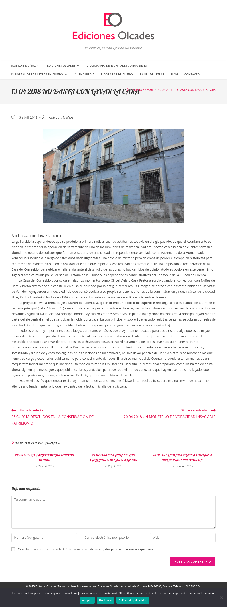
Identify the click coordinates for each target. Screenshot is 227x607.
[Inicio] (127, 90)
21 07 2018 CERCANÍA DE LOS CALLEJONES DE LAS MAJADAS (113, 457)
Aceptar (87, 600)
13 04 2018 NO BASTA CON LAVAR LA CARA (187, 90)
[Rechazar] (221, 597)
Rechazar (105, 600)
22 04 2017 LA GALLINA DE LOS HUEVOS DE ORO (44, 457)
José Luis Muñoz (61, 117)
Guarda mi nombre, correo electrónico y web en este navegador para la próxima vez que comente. (89, 549)
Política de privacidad (133, 600)
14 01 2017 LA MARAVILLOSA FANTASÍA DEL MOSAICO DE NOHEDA (182, 457)
